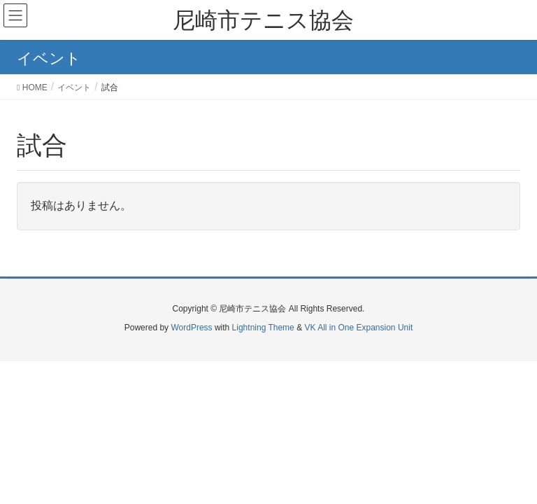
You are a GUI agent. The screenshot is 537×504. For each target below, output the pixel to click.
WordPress (191, 327)
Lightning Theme (263, 327)
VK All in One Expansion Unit (358, 327)
